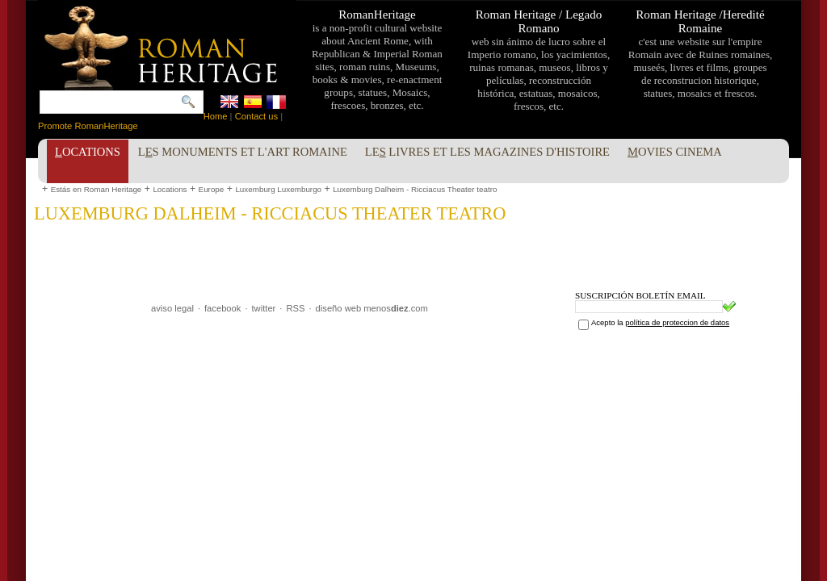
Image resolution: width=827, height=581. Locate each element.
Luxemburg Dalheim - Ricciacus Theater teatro (415, 189)
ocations (87, 151)
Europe (212, 189)
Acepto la (660, 322)
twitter (264, 308)
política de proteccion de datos (677, 322)
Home (216, 116)
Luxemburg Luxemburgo (278, 189)
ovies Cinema (675, 151)
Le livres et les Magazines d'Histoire (487, 151)
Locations (170, 189)
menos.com (395, 308)
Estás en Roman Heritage (96, 189)
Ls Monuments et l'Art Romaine (242, 151)
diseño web (339, 308)
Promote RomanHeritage (88, 126)
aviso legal (172, 308)
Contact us (256, 116)
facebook (222, 308)
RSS (295, 308)
